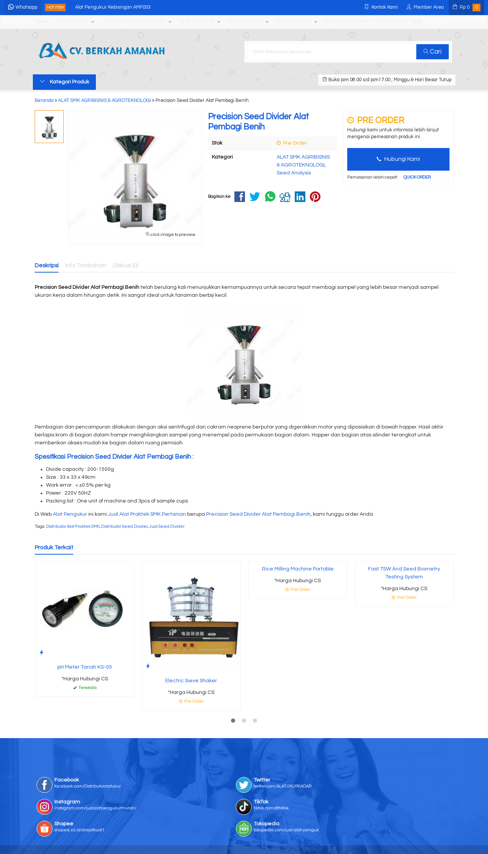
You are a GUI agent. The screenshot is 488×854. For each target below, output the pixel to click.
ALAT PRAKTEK (71, 21)
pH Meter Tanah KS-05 (84, 667)
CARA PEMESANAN (346, 21)
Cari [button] (435, 51)
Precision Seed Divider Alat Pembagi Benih (258, 514)
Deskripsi (46, 265)
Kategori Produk (64, 82)
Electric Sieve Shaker (191, 680)
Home (42, 21)
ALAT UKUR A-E (197, 21)
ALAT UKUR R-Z (294, 21)
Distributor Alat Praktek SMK (73, 526)
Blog (417, 21)
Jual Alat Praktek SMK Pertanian (147, 514)
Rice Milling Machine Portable (298, 569)
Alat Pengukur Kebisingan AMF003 (142, 7)
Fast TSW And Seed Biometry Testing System (404, 573)
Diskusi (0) (125, 265)
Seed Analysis (294, 173)
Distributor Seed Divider (124, 526)
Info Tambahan (85, 265)
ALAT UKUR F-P (245, 21)
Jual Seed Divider (167, 526)
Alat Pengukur (70, 514)
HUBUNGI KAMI (390, 21)
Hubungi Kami (398, 159)
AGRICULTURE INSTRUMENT (133, 21)
